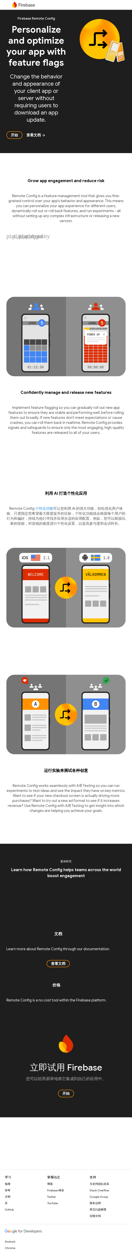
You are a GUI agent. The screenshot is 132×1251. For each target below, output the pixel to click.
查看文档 (36, 135)
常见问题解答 (98, 1209)
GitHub (9, 1209)
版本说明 (95, 1203)
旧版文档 (95, 1216)
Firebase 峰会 (55, 1190)
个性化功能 (44, 508)
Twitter (51, 1197)
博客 (50, 1184)
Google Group (99, 1197)
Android (10, 1241)
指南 (7, 1184)
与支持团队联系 (99, 1184)
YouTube (52, 1203)
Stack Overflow (99, 1190)
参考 (7, 1190)
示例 (7, 1197)
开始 (14, 135)
